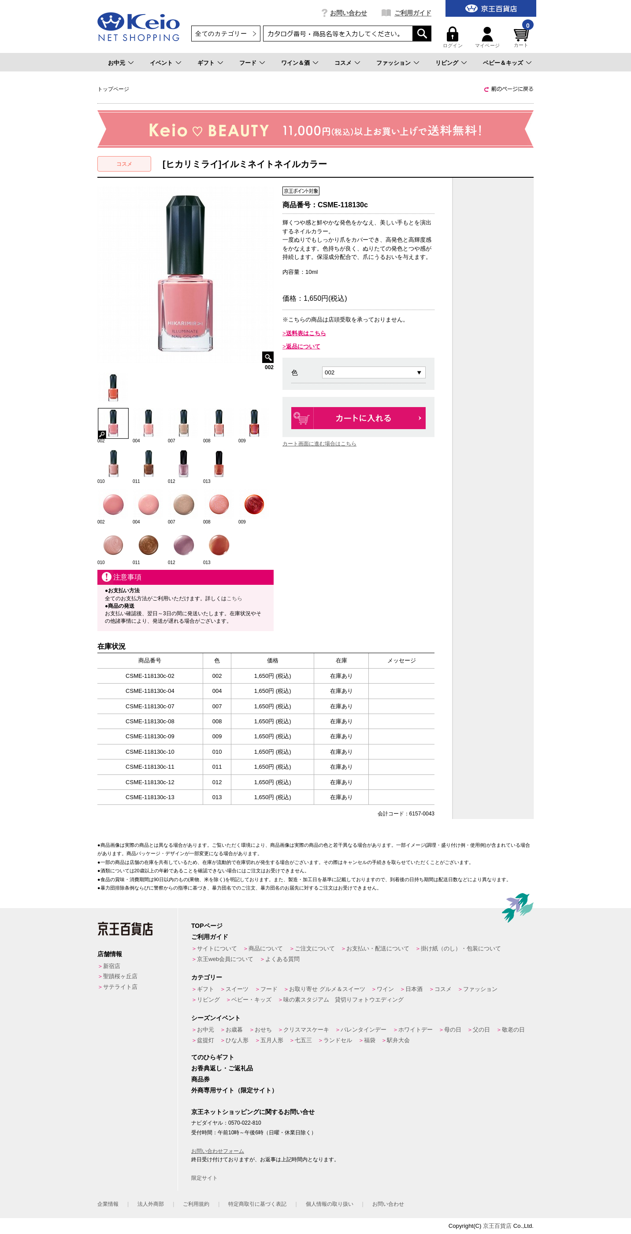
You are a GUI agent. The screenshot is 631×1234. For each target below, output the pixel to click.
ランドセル (337, 1040)
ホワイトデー (415, 1029)
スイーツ (237, 989)
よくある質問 (282, 959)
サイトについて (217, 948)
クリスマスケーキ (306, 1029)
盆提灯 (205, 1040)
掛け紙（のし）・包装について (461, 948)
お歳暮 (234, 1029)
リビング (446, 63)
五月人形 (271, 1040)
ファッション (393, 63)
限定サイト (204, 1178)
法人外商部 (150, 1204)
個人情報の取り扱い (329, 1204)
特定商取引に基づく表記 (257, 1204)
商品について (266, 948)
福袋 (369, 1040)
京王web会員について (225, 959)
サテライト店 (120, 986)
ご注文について (315, 948)
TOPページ (207, 925)
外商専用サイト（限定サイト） (234, 1090)
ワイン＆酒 (295, 63)
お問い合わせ (348, 12)
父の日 (481, 1029)
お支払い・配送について (377, 948)
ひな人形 (237, 1040)
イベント (161, 63)
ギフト (206, 63)
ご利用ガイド (412, 12)
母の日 (452, 1029)
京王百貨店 (497, 1226)
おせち (263, 1029)
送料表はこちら (306, 333)
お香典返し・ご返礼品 (222, 1068)
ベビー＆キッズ (503, 63)
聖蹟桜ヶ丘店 (120, 976)
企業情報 (108, 1204)
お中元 (116, 63)
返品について (303, 346)
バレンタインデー (363, 1029)
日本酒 (414, 989)
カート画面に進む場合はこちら (319, 444)
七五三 (303, 1040)
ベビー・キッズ (251, 999)
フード (247, 63)
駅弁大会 (398, 1040)
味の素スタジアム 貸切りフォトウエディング (343, 999)
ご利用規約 (196, 1204)
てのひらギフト (212, 1057)
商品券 (200, 1079)
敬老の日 (513, 1029)
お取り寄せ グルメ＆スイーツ (327, 989)
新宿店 (111, 966)
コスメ (343, 63)
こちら (234, 598)
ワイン (385, 989)
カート (522, 37)
